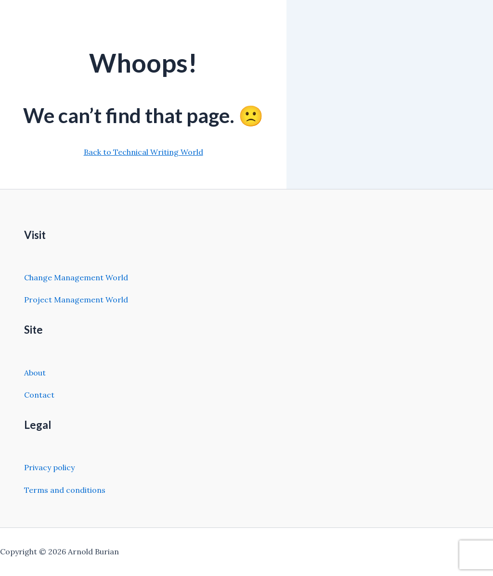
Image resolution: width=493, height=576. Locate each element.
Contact (39, 395)
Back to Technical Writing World (143, 152)
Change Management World (76, 277)
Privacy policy (49, 467)
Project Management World (76, 299)
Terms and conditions (64, 490)
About (35, 372)
